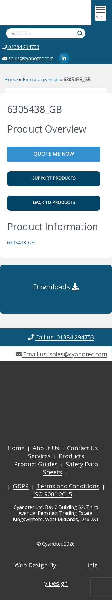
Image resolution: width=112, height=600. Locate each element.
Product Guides (36, 464)
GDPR (21, 486)
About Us (46, 448)
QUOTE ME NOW (53, 153)
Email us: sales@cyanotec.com (61, 354)
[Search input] (42, 33)
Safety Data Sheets (70, 468)
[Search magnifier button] (80, 33)
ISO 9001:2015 (52, 494)
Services (39, 456)
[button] (53, 178)
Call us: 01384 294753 (64, 337)
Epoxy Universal (41, 79)
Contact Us (82, 448)
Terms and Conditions (68, 486)
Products (71, 456)
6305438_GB (21, 242)
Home (11, 79)
